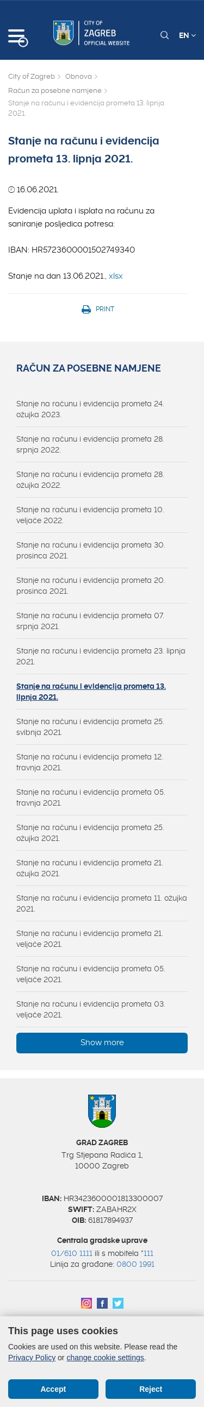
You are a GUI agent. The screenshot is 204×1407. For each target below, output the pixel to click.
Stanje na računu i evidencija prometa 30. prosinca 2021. (90, 550)
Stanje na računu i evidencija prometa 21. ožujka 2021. (89, 868)
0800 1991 (135, 1264)
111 (148, 1253)
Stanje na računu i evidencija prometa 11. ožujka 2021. (101, 903)
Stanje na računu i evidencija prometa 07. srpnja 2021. (90, 621)
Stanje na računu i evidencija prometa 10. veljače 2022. (90, 515)
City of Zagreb (31, 76)
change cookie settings (105, 1357)
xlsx (116, 276)
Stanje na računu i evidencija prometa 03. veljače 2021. (90, 1009)
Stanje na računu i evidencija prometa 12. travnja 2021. (89, 762)
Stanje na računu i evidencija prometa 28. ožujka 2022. (90, 479)
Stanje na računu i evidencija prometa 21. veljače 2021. (89, 939)
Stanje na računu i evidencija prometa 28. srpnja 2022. (90, 444)
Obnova (78, 76)
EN (187, 35)
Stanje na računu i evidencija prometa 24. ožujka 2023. (90, 409)
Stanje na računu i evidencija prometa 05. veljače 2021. (90, 974)
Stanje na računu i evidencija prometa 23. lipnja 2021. (101, 656)
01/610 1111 (71, 1253)
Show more (102, 1042)
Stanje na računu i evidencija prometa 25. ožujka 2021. (90, 833)
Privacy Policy (31, 1357)
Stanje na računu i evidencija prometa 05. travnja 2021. (90, 797)
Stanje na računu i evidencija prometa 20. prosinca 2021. (90, 585)
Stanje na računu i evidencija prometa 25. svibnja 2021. (90, 727)
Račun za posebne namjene (55, 90)
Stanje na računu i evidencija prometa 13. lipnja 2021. (91, 691)
